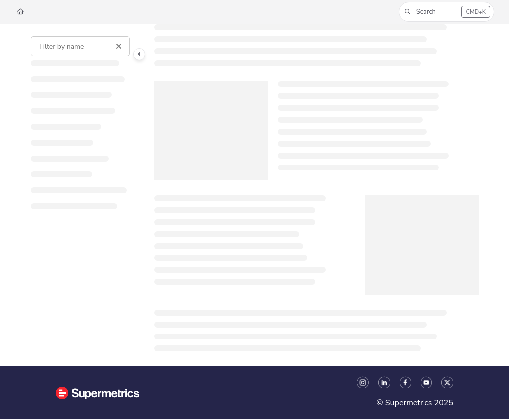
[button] (446, 12)
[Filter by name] (80, 46)
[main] (316, 195)
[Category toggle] (139, 54)
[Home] (20, 12)
